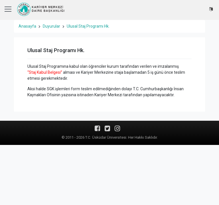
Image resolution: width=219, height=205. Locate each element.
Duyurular (51, 26)
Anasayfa (27, 26)
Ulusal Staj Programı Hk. (88, 26)
